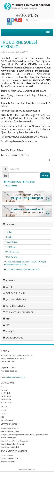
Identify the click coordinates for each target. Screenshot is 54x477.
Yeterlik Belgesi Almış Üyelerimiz (13, 444)
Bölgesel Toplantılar (8, 461)
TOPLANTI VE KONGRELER (18, 312)
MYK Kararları (12, 257)
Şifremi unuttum (12, 182)
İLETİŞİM (9, 331)
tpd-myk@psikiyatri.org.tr (15, 377)
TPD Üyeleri (11, 247)
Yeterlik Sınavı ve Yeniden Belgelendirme (15, 441)
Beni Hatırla (11, 186)
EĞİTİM (8, 287)
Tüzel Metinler (12, 242)
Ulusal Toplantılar (7, 455)
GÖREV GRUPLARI (14, 293)
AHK (6, 318)
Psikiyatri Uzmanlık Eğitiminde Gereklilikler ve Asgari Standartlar (24, 434)
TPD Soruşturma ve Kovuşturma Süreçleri (23, 269)
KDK (2, 417)
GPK (6, 325)
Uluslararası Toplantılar (9, 458)
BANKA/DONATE (13, 337)
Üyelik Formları (12, 252)
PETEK (3, 411)
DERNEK (8, 224)
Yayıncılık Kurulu (7, 420)
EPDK (3, 414)
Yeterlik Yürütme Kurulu (10, 431)
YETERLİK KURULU (14, 306)
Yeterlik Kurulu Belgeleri (10, 447)
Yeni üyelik (29, 182)
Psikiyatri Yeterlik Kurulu (10, 428)
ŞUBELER (9, 280)
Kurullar (9, 237)
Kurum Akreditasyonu (9, 438)
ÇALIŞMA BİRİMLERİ (15, 299)
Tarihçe (9, 232)
